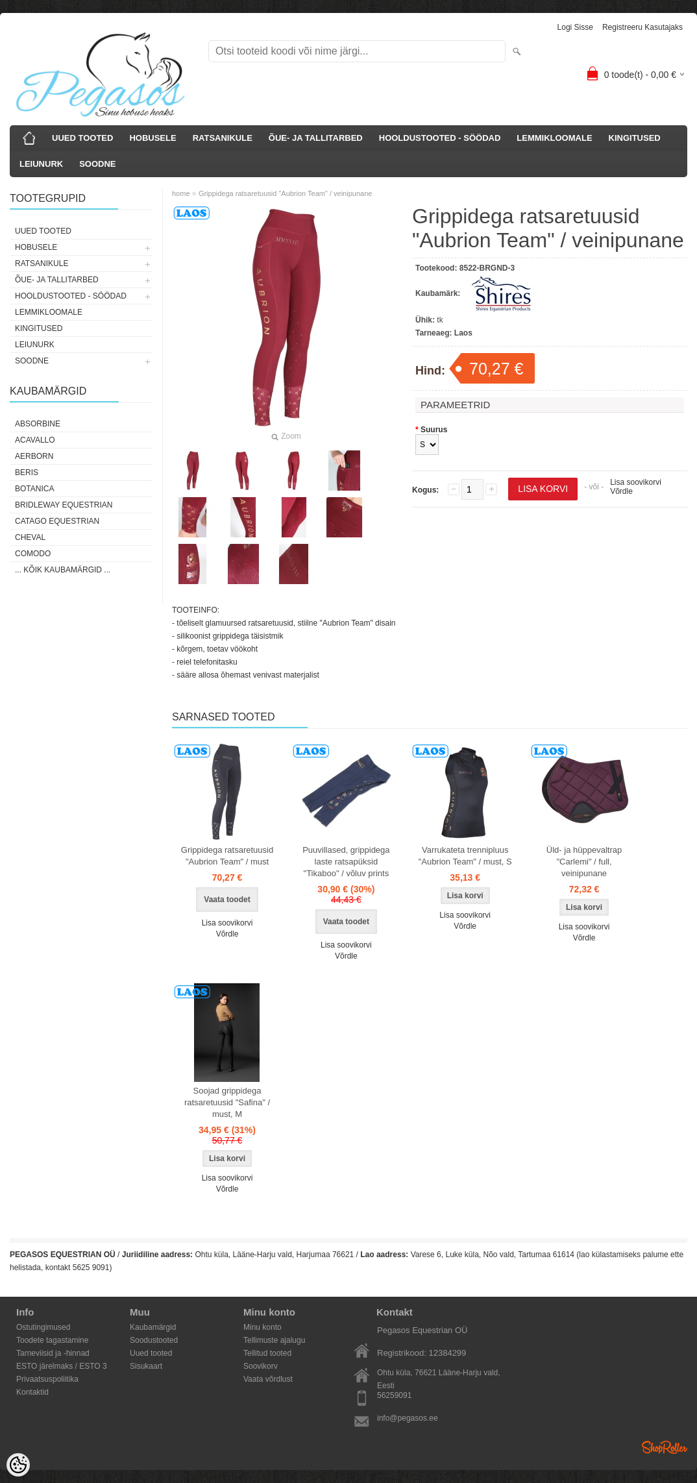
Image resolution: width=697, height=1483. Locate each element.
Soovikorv (260, 1366)
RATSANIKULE (222, 138)
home (181, 193)
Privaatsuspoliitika (47, 1379)
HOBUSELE (152, 138)
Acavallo (35, 440)
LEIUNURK (41, 164)
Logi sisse (575, 27)
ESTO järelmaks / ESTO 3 (61, 1366)
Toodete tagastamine (52, 1340)
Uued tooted (151, 1353)
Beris (26, 472)
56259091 (394, 1395)
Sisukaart (146, 1366)
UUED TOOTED (82, 138)
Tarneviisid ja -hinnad (53, 1353)
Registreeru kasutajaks (642, 27)
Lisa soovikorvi (635, 482)
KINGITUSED (635, 138)
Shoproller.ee (664, 1447)
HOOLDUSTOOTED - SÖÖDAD (440, 138)
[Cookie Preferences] (18, 1465)
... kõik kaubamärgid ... (62, 569)
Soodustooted (154, 1340)
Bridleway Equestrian (63, 504)
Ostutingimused (43, 1327)
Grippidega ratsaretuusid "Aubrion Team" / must (227, 855)
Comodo (33, 553)
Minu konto (262, 1327)
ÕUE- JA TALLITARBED (316, 138)
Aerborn (34, 456)
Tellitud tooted (267, 1353)
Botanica (34, 488)
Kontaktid (32, 1392)
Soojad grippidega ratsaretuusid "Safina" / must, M (227, 1102)
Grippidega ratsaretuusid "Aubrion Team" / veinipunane (286, 193)
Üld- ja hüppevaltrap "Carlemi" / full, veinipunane (584, 861)
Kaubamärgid (153, 1327)
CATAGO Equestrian (57, 521)
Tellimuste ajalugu (274, 1340)
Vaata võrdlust (268, 1379)
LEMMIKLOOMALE (554, 138)
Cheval (30, 537)
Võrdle (621, 491)
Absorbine (37, 423)
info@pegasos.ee (407, 1418)
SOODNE (97, 164)
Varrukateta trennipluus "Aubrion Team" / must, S (465, 855)
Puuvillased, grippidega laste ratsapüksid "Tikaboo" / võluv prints (345, 861)
